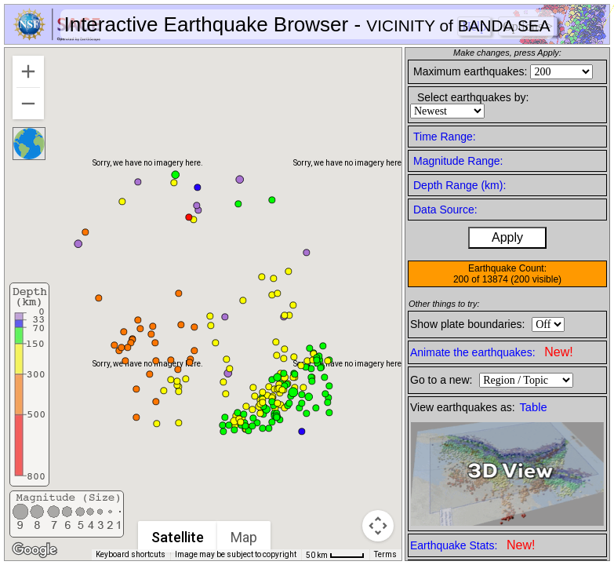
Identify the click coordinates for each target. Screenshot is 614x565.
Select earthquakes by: (473, 97)
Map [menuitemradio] (244, 537)
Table (533, 407)
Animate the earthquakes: (491, 352)
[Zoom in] (28, 71)
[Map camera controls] (378, 525)
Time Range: (444, 136)
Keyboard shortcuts (130, 554)
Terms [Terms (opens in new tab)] (385, 554)
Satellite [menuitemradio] (177, 537)
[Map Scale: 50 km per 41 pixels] (335, 554)
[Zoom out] (28, 103)
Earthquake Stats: (472, 545)
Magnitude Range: (458, 161)
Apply (507, 237)
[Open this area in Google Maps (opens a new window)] (34, 550)
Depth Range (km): (459, 185)
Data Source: (445, 209)
